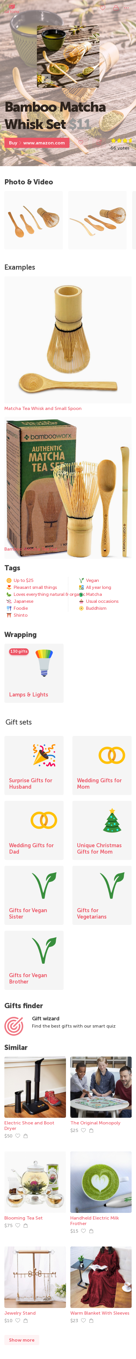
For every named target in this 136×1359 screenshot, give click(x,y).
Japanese (19, 601)
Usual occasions (98, 601)
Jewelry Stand (20, 1313)
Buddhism (92, 608)
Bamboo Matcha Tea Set (31, 549)
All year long (94, 587)
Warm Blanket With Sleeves (99, 1313)
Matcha (90, 594)
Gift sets (19, 722)
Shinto (16, 615)
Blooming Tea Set (23, 1218)
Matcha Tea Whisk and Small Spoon (43, 408)
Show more (22, 1340)
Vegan (88, 580)
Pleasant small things (31, 587)
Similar (16, 1047)
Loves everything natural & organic (45, 594)
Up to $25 (19, 580)
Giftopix (11, 8)
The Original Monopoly (95, 1123)
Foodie (17, 608)
